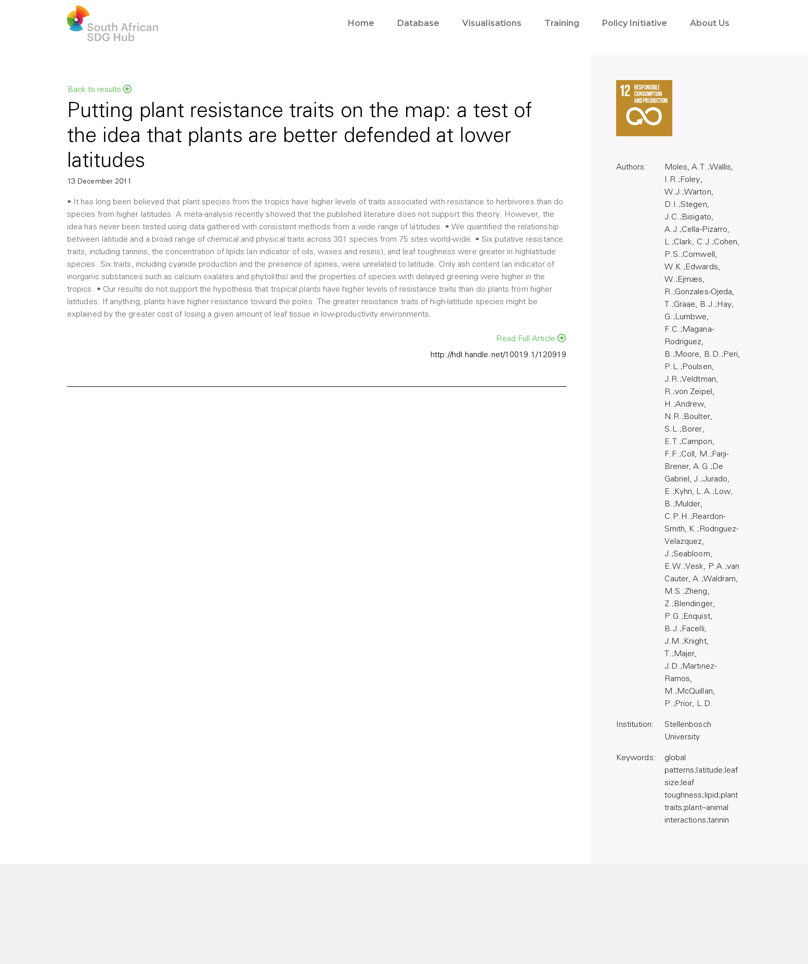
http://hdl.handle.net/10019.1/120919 (498, 355)
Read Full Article (531, 338)
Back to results (100, 89)
